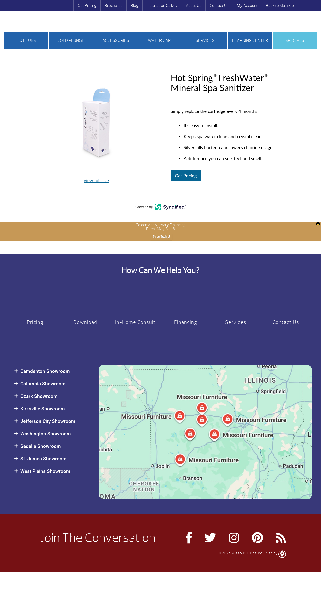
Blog (134, 5)
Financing (185, 322)
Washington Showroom (45, 434)
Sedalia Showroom (40, 446)
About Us (193, 5)
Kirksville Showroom (42, 409)
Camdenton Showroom (45, 371)
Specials (294, 40)
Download (85, 322)
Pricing (35, 322)
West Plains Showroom (45, 471)
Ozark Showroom (39, 396)
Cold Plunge (70, 40)
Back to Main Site (280, 5)
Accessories (115, 40)
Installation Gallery (162, 5)
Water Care (160, 40)
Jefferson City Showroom (47, 421)
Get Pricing (87, 5)
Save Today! (161, 237)
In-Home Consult (135, 322)
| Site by (274, 553)
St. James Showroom (43, 459)
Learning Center (250, 40)
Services (205, 40)
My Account (247, 5)
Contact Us (219, 5)
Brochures (113, 5)
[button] (51, 371)
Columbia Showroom (43, 384)
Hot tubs (26, 40)
